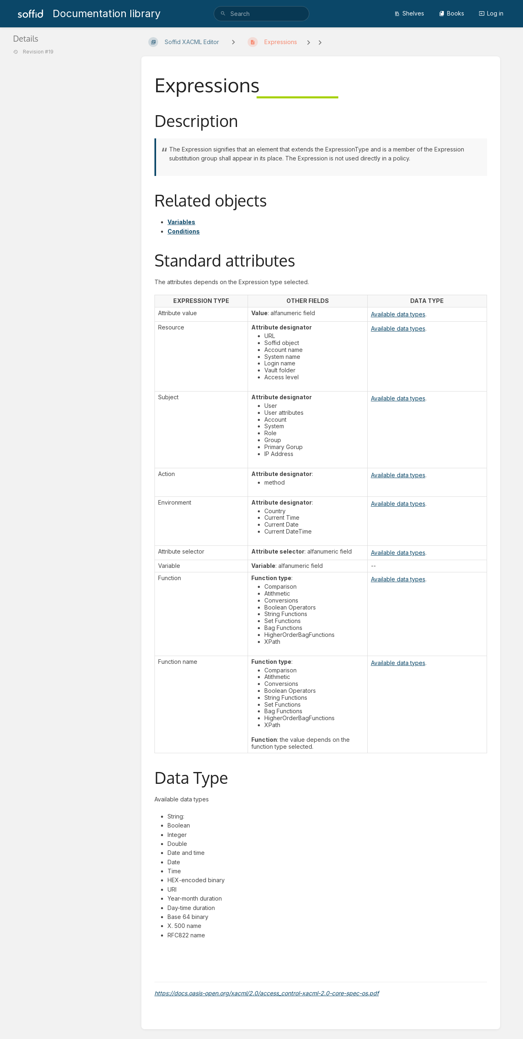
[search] (261, 13)
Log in (491, 13)
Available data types (398, 314)
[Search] (223, 13)
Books (451, 13)
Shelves (409, 13)
